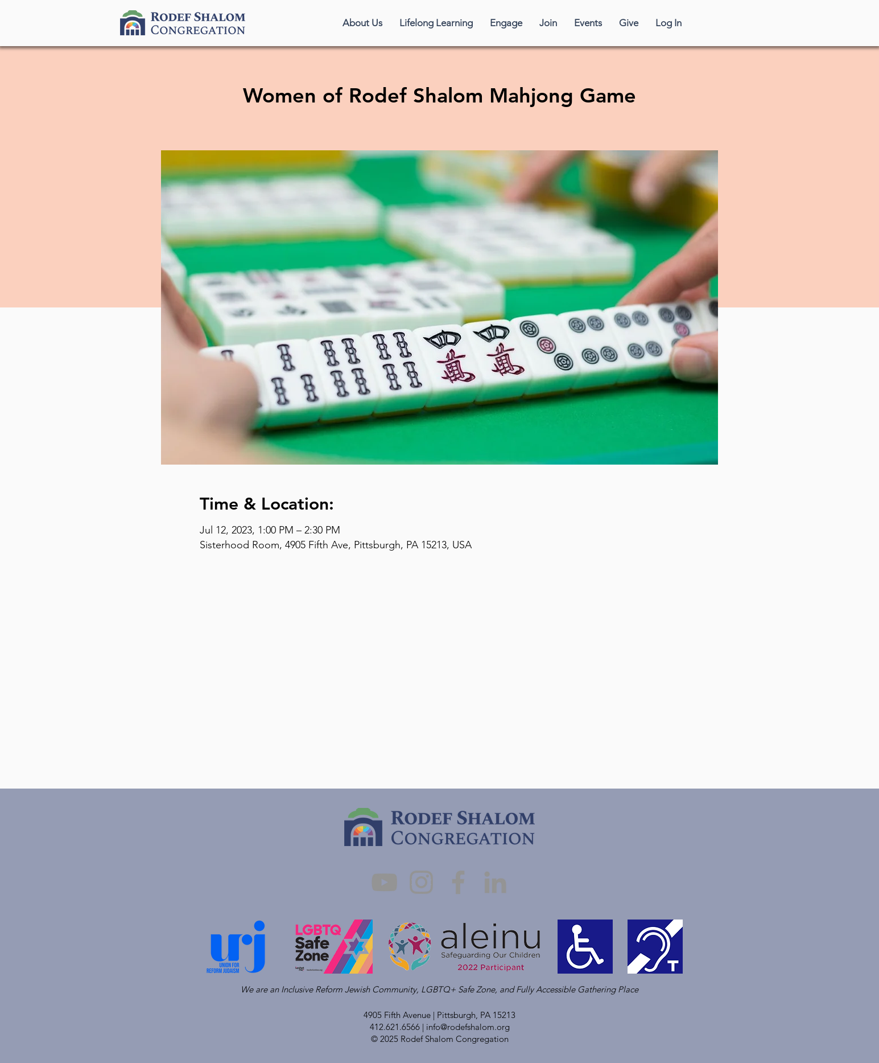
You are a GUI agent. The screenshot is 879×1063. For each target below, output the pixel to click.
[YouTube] (384, 882)
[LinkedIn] (495, 882)
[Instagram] (421, 882)
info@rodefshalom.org (468, 1026)
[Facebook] (458, 882)
